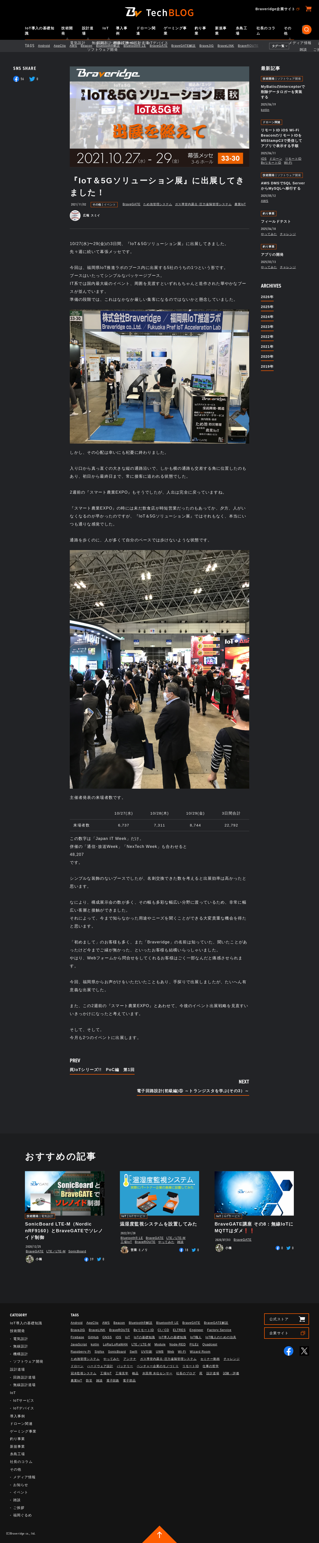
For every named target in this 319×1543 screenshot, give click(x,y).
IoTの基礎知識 (144, 1337)
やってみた (269, 234)
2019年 (267, 366)
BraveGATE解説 (187, 46)
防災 (89, 1380)
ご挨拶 (18, 1508)
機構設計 (20, 1354)
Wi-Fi (288, 162)
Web (170, 1351)
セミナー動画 (210, 1358)
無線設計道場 (24, 1385)
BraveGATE (163, 46)
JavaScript (79, 1344)
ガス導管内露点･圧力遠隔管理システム (203, 204)
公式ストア (279, 1319)
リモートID (293, 158)
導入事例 (121, 30)
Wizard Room (200, 1351)
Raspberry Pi (81, 1351)
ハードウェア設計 (100, 1366)
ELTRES (179, 1330)
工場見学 (121, 1373)
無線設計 (20, 1346)
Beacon (90, 46)
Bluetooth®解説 (112, 46)
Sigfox (99, 1351)
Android (48, 46)
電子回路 (112, 1380)
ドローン (275, 158)
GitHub (93, 1337)
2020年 (267, 357)
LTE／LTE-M (56, 1251)
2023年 (267, 327)
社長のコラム (266, 30)
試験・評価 (231, 1373)
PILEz (194, 1344)
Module (160, 1344)
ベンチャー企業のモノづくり (158, 1366)
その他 (288, 30)
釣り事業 (200, 30)
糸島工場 (241, 30)
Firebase (77, 1337)
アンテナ (129, 1358)
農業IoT (240, 204)
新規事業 (221, 30)
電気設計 (47, 1216)
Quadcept (209, 1344)
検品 (135, 1373)
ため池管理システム (157, 204)
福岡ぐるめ (22, 1515)
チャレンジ (288, 234)
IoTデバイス (23, 1408)
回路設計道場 (24, 1377)
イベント (110, 204)
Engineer (196, 1330)
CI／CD (163, 1330)
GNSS (107, 1337)
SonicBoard (77, 1251)
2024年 (267, 317)
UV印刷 (146, 1351)
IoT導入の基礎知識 (39, 30)
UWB (160, 1351)
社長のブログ (186, 1373)
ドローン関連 (146, 30)
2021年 (267, 347)
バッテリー (125, 1366)
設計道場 (87, 30)
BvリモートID (271, 162)
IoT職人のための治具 (220, 1337)
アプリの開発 (272, 255)
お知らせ (20, 1485)
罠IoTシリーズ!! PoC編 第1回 (102, 1070)
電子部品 (129, 1380)
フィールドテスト (276, 221)
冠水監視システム (84, 1373)
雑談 (180, 1242)
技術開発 (67, 30)
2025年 (267, 307)
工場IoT (126, 1242)
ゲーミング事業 (175, 30)
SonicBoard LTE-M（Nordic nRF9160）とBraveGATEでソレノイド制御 (64, 1231)
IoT (106, 28)
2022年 (267, 337)
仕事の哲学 (211, 1366)
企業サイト (279, 1333)
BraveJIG (211, 46)
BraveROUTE (252, 46)
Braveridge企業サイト (275, 9)
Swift (133, 1351)
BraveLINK (230, 46)
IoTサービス (137, 1216)
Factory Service (219, 1330)
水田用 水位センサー (157, 1373)
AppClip (64, 46)
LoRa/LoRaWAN (115, 1344)
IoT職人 (196, 1337)
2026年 (267, 297)
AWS (77, 46)
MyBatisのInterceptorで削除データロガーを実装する (283, 92)
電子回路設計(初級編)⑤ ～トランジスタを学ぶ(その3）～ (193, 1091)
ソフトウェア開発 (289, 78)
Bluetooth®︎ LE (139, 46)
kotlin (265, 110)
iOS (264, 158)
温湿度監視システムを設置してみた (158, 1224)
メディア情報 (24, 1477)
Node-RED (177, 1344)
